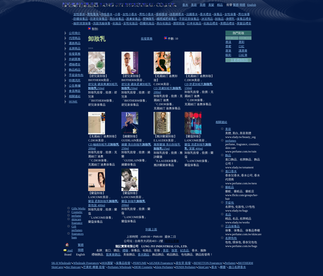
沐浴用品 (207, 19)
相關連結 (74, 96)
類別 (95, 29)
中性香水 (106, 14)
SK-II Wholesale (61, 263)
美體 (202, 5)
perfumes (230, 140)
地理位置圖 (172, 241)
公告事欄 (74, 85)
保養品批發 (123, 263)
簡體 (242, 5)
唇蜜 (228, 46)
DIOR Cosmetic (143, 267)
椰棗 (223, 267)
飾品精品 (74, 69)
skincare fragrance (77, 221)
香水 (185, 5)
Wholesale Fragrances (86, 263)
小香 (117, 14)
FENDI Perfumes (186, 267)
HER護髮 (107, 263)
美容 (194, 5)
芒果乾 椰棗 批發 (94, 267)
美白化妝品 (164, 23)
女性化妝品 (130, 23)
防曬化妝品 (147, 23)
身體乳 (230, 19)
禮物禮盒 (74, 64)
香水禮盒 (205, 14)
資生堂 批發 (183, 263)
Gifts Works (79, 208)
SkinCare (203, 267)
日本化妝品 (194, 23)
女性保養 (230, 14)
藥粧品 (229, 187)
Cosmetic (77, 212)
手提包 (229, 202)
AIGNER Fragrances (161, 263)
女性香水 (79, 14)
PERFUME (139, 263)
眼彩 (228, 55)
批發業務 (74, 53)
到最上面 (151, 229)
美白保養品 (117, 19)
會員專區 (74, 91)
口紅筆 (243, 55)
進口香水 (231, 171)
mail (68, 250)
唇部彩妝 (179, 23)
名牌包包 (231, 238)
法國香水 (192, 14)
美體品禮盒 (227, 23)
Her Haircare (73, 267)
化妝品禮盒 (211, 23)
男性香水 (93, 14)
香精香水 (161, 14)
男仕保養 (244, 14)
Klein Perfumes (164, 267)
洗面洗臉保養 (101, 23)
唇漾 (228, 42)
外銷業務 (74, 59)
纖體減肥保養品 (167, 19)
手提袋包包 (76, 75)
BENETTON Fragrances (208, 263)
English (251, 5)
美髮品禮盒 (244, 23)
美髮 (211, 5)
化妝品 (116, 23)
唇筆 (228, 50)
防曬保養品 (80, 19)
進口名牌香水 (237, 267)
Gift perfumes (77, 228)
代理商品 (74, 38)
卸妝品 (219, 19)
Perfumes (230, 263)
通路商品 (74, 43)
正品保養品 (232, 226)
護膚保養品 (133, 19)
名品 (228, 214)
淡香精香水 (177, 14)
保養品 (218, 14)
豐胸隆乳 (148, 19)
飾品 (228, 155)
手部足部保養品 (189, 19)
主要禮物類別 (239, 60)
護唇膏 (243, 50)
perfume (76, 215)
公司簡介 (74, 33)
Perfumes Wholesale (120, 267)
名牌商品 (74, 48)
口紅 (241, 46)
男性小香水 (146, 14)
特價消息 (74, 80)
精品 (220, 5)
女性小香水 (130, 14)
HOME (73, 101)
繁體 (236, 5)
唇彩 (241, 42)
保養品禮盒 (244, 19)
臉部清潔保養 (82, 23)
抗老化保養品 (98, 19)
